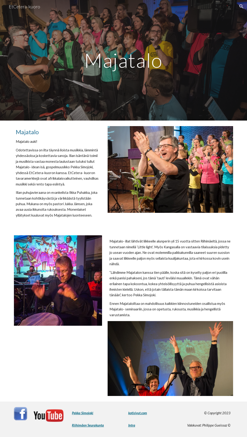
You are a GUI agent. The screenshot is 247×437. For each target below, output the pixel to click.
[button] (241, 6)
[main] (123, 60)
